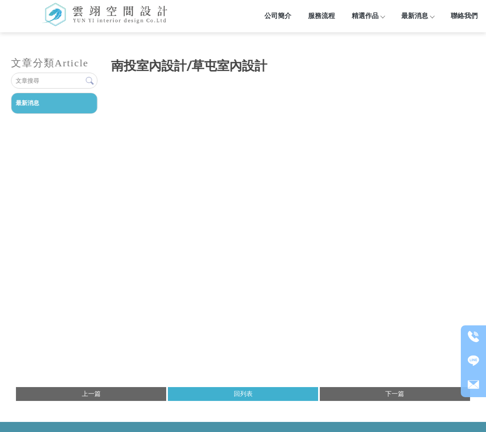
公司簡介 (277, 16)
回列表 (243, 394)
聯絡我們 (464, 16)
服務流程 (321, 16)
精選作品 (368, 16)
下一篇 (394, 394)
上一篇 (91, 394)
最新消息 (417, 16)
